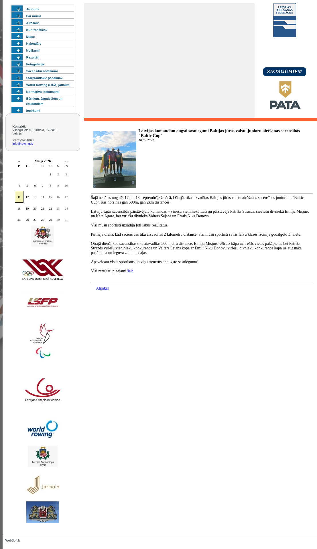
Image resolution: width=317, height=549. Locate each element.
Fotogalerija (35, 64)
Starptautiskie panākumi (44, 78)
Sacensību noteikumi (42, 71)
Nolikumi (33, 50)
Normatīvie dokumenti (43, 91)
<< (19, 162)
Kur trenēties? (37, 30)
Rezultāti (33, 57)
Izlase (30, 36)
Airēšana (33, 23)
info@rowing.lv (23, 143)
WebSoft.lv (13, 540)
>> (66, 162)
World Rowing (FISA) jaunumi (48, 85)
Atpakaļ (102, 288)
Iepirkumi (33, 110)
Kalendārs (34, 43)
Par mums (34, 16)
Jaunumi (32, 9)
